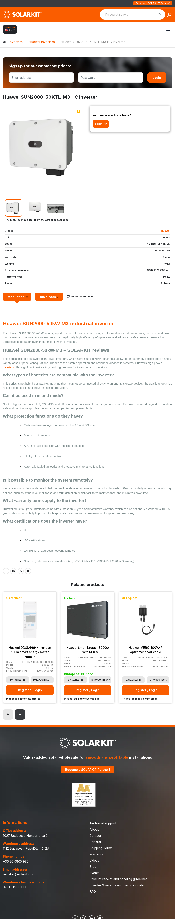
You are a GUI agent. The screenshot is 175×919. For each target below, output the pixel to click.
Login (157, 77)
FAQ (93, 891)
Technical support (103, 823)
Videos (94, 860)
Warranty (96, 854)
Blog (93, 866)
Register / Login (30, 690)
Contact (95, 835)
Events (94, 873)
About (94, 829)
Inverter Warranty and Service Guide (117, 885)
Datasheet (17, 679)
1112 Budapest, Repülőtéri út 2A (26, 848)
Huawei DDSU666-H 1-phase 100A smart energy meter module (30, 652)
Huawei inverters (42, 42)
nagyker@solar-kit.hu (18, 874)
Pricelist (95, 842)
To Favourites (42, 679)
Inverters (16, 42)
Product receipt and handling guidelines (118, 879)
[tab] (17, 297)
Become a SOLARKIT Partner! (153, 3)
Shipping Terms (101, 848)
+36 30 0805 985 (15, 861)
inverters (9, 367)
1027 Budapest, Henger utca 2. (25, 835)
